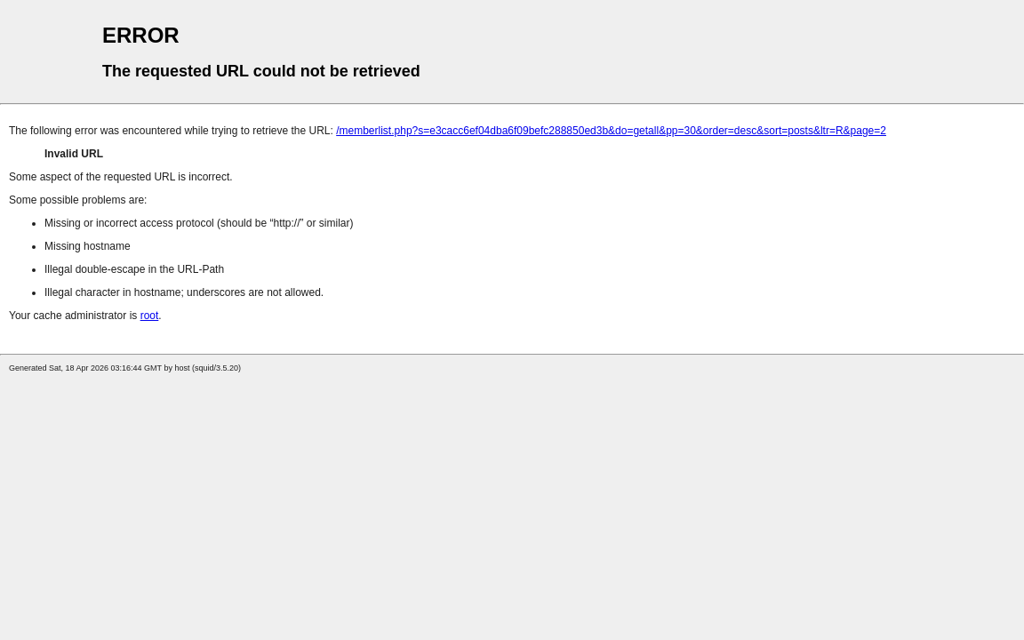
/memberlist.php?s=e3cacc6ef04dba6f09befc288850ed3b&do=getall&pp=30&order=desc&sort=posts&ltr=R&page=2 (611, 130)
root (149, 315)
